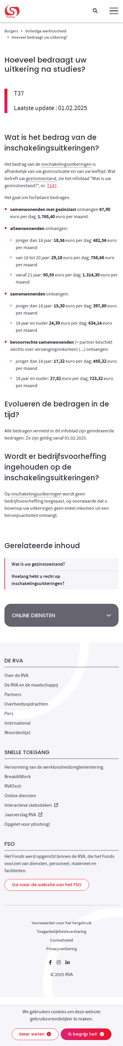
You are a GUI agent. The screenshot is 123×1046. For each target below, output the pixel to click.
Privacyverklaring (61, 948)
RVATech (12, 786)
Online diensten (20, 796)
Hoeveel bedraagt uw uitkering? (39, 37)
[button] (113, 11)
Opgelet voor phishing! (27, 824)
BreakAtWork (17, 777)
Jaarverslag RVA (23, 815)
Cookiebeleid (61, 940)
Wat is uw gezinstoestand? (38, 564)
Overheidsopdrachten (26, 704)
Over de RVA (16, 675)
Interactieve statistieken (31, 805)
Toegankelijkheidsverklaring (61, 931)
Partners (12, 695)
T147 (52, 186)
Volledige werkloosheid (45, 31)
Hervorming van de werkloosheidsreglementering (53, 767)
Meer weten (35, 1034)
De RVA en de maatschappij (31, 685)
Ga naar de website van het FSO (47, 885)
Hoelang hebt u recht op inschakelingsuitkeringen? (38, 580)
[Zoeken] (95, 11)
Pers (8, 714)
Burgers (11, 31)
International (17, 723)
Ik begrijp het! (86, 1034)
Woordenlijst (17, 733)
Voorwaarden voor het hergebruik (62, 922)
